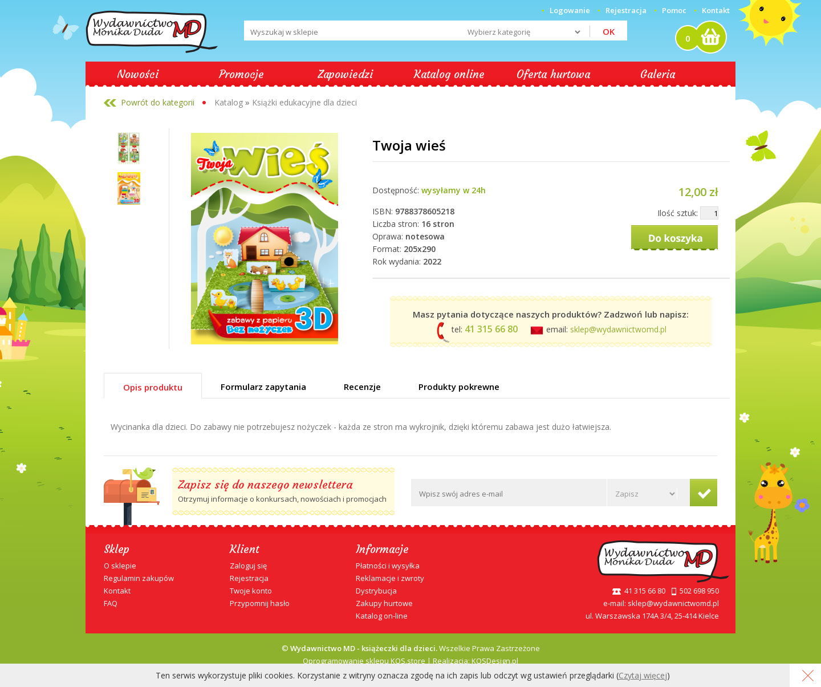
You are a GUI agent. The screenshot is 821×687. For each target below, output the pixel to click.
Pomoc (674, 10)
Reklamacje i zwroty (390, 578)
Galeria (657, 74)
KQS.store (408, 661)
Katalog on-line (382, 616)
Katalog (228, 102)
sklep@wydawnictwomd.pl (618, 329)
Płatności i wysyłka (388, 565)
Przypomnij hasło (260, 603)
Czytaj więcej (643, 675)
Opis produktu (152, 387)
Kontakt (716, 10)
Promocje (241, 74)
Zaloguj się (248, 565)
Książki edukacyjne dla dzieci (304, 102)
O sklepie (120, 565)
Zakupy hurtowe (384, 603)
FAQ (110, 603)
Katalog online (449, 74)
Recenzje (362, 386)
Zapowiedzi (345, 74)
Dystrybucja (376, 591)
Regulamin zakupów (139, 578)
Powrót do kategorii (157, 102)
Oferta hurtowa (553, 74)
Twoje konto (251, 591)
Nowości (137, 74)
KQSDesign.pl (495, 661)
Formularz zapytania (263, 386)
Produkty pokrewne (458, 386)
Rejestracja (249, 578)
